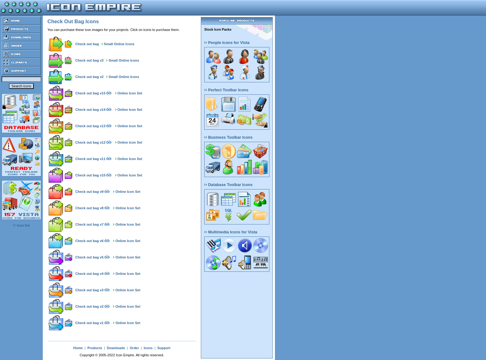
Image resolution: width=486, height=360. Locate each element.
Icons (148, 348)
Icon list (21, 225)
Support (163, 348)
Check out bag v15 (90, 93)
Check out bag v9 (89, 191)
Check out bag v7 (89, 224)
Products (94, 348)
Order (134, 348)
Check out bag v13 (90, 126)
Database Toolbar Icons (228, 184)
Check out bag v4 (89, 273)
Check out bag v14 (90, 109)
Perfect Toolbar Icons (226, 90)
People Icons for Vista (227, 42)
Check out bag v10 (90, 175)
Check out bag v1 (89, 323)
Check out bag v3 (89, 60)
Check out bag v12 (90, 142)
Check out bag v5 (89, 257)
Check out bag (87, 44)
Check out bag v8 (89, 208)
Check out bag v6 (89, 241)
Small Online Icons (119, 44)
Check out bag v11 (90, 159)
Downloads (116, 348)
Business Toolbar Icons (228, 137)
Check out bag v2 (89, 77)
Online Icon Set (129, 93)
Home (78, 348)
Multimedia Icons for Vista (230, 232)
